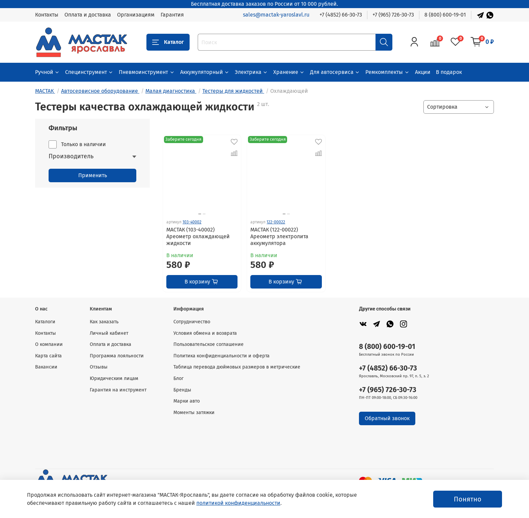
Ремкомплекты (387, 72)
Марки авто (186, 401)
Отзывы (99, 367)
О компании (49, 344)
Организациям (136, 14)
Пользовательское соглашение (208, 344)
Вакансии (46, 367)
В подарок (449, 72)
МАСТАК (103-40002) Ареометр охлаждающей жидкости (198, 236)
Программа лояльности (117, 356)
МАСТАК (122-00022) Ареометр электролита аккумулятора (279, 236)
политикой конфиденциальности (238, 503)
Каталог (168, 42)
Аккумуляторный (204, 72)
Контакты (46, 14)
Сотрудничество (191, 322)
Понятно (467, 499)
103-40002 (192, 222)
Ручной (47, 72)
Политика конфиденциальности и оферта (221, 356)
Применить (92, 175)
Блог (178, 378)
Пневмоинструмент (146, 72)
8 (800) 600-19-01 (445, 14)
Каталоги (45, 322)
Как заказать (104, 322)
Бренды (182, 390)
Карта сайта (48, 356)
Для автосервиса (335, 72)
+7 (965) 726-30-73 (393, 14)
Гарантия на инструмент (118, 390)
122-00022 (276, 222)
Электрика (251, 72)
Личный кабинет (109, 333)
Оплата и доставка (87, 14)
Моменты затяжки (194, 412)
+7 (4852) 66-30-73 (340, 14)
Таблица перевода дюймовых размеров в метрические (236, 367)
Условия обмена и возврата (205, 333)
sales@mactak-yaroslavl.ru (276, 14)
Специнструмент (89, 72)
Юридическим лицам (114, 378)
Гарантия (172, 14)
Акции (422, 72)
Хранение (289, 72)
